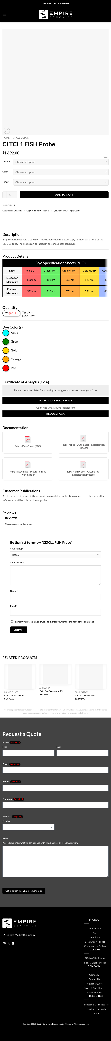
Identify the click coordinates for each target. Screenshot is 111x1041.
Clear (106, 157)
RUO (65, 210)
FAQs (96, 1013)
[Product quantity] (10, 194)
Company (13, 799)
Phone (11, 781)
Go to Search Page (55, 400)
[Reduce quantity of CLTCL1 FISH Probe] (4, 194)
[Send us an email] (4, 944)
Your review (17, 562)
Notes (5, 838)
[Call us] (9, 944)
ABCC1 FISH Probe (14, 695)
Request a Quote (94, 983)
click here (83, 713)
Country (6, 821)
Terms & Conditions (94, 988)
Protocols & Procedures (96, 1004)
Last (58, 747)
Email (13, 606)
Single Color (20, 137)
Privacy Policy (94, 992)
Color (5, 172)
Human (58, 210)
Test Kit (6, 162)
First (4, 747)
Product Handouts (96, 1009)
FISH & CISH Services (95, 962)
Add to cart (64, 194)
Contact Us (94, 979)
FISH (52, 210)
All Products (95, 928)
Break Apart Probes (95, 941)
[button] (4, 14)
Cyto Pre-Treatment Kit (51, 691)
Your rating (16, 548)
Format (5, 182)
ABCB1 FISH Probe (84, 695)
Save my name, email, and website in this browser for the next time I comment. (54, 621)
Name (14, 590)
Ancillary (95, 937)
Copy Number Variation (38, 210)
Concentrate (20, 210)
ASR (95, 932)
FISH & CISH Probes (95, 958)
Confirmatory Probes (95, 946)
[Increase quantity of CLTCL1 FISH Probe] (15, 194)
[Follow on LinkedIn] (13, 944)
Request (55, 414)
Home (5, 137)
